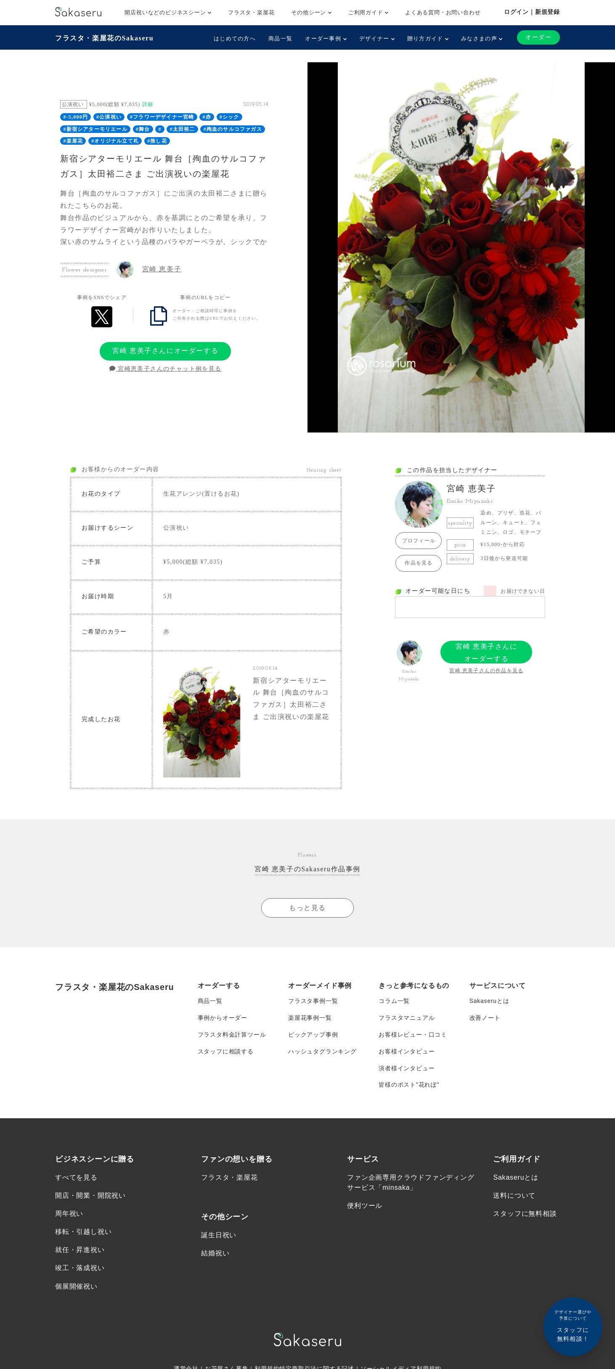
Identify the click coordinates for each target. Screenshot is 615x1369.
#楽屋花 (73, 141)
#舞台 (143, 129)
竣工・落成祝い (80, 1268)
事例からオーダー (222, 1017)
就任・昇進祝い (80, 1250)
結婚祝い (215, 1253)
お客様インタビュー (407, 1051)
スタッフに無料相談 (525, 1214)
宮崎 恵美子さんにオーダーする (165, 350)
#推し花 (157, 141)
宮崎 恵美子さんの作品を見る (486, 671)
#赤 (206, 117)
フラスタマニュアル (407, 1017)
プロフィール (418, 541)
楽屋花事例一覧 (310, 1017)
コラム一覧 (394, 1001)
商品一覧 (280, 38)
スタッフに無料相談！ (572, 1325)
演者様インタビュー (407, 1068)
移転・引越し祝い (83, 1232)
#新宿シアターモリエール (95, 129)
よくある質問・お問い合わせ (442, 12)
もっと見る (307, 907)
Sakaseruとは (489, 1001)
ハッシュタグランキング (322, 1051)
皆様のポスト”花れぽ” (409, 1085)
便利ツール (364, 1206)
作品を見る (418, 563)
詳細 (147, 104)
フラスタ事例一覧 (313, 1001)
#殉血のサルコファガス (233, 129)
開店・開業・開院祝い (90, 1195)
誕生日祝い (218, 1235)
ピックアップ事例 (313, 1034)
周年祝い (69, 1214)
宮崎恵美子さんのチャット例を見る (165, 369)
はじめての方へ (235, 38)
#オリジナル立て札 (115, 141)
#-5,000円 (75, 117)
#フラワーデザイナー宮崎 (162, 117)
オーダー (538, 37)
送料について (514, 1195)
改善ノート (485, 1017)
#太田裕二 (182, 129)
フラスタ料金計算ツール (232, 1034)
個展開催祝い (76, 1286)
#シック (229, 117)
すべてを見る (76, 1177)
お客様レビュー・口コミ (413, 1034)
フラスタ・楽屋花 (251, 12)
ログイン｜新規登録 (532, 11)
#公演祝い (109, 117)
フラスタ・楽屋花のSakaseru (104, 38)
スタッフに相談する (226, 1051)
